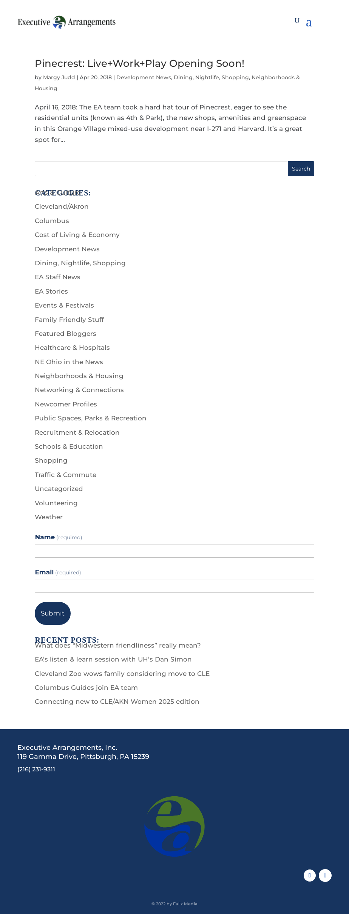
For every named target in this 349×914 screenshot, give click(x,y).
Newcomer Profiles (66, 404)
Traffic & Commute (65, 475)
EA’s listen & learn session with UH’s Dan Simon (113, 659)
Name (58, 537)
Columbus (52, 221)
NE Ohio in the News (69, 362)
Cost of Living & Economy (77, 235)
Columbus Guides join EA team (86, 687)
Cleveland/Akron (62, 206)
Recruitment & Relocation (77, 432)
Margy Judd (59, 77)
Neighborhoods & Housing (79, 376)
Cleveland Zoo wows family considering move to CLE (122, 673)
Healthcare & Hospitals (72, 347)
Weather (49, 517)
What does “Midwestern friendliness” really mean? (118, 645)
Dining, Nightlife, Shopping (211, 77)
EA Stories (51, 291)
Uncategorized (59, 488)
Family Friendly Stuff (69, 319)
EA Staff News (57, 277)
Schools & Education (69, 446)
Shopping (51, 460)
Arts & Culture (58, 192)
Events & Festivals (64, 305)
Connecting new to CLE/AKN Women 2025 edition (117, 701)
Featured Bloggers (65, 333)
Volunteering (56, 503)
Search (301, 168)
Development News (143, 77)
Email (58, 572)
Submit (53, 613)
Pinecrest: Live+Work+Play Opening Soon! (139, 63)
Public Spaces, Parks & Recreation (91, 418)
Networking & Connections (79, 390)
